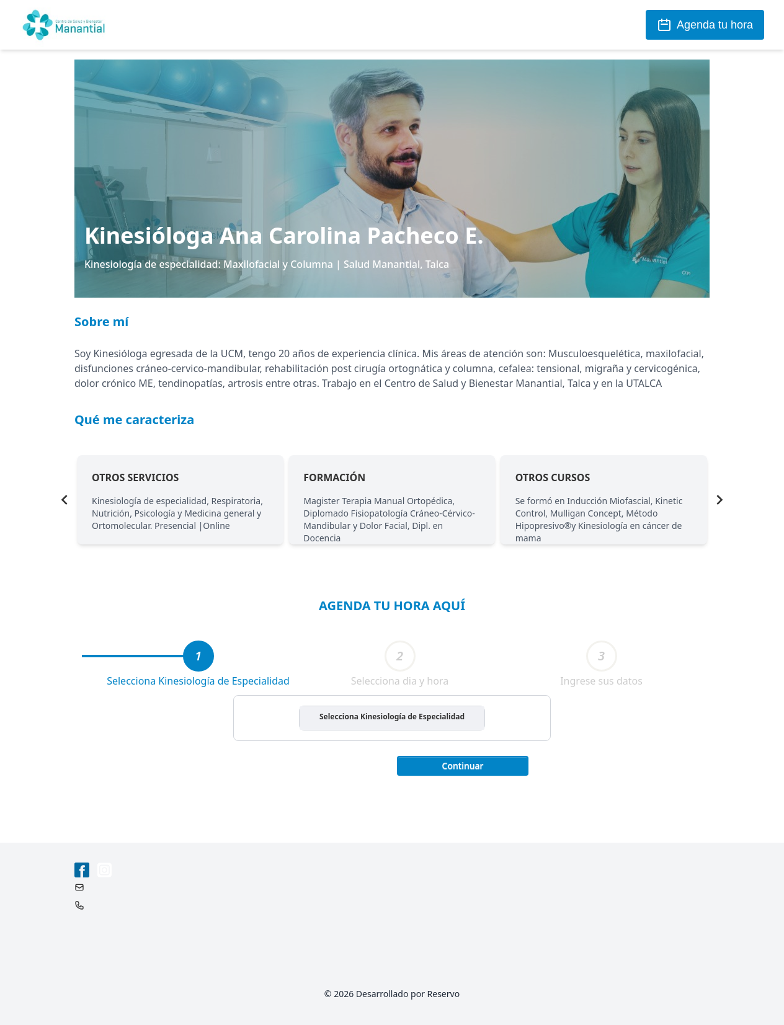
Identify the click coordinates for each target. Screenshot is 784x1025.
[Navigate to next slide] (719, 500)
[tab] (198, 656)
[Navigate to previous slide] (64, 500)
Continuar (463, 765)
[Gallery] (392, 499)
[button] (462, 764)
